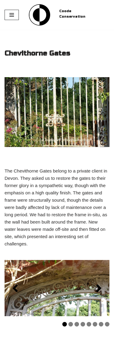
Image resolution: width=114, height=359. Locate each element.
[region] (57, 288)
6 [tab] (95, 324)
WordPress (55, 352)
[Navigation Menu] (12, 15)
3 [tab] (76, 324)
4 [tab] (83, 324)
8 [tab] (107, 324)
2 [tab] (70, 324)
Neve (10, 352)
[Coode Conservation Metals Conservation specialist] (39, 15)
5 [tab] (89, 324)
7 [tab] (101, 324)
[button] (15, 288)
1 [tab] (64, 324)
